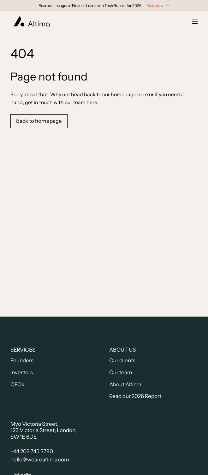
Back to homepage (39, 121)
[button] (195, 21)
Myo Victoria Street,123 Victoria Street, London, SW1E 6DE (43, 430)
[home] (30, 21)
